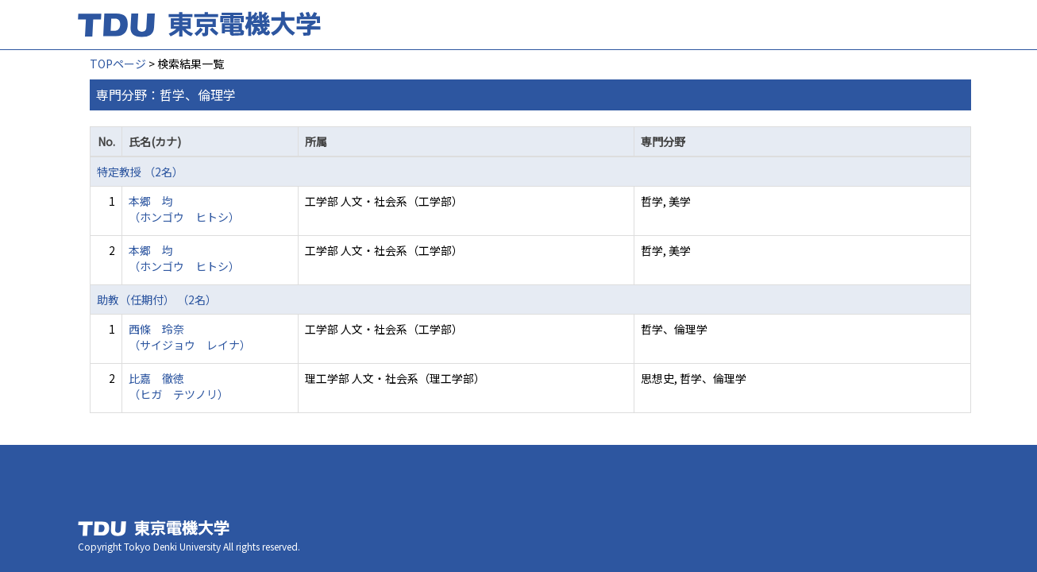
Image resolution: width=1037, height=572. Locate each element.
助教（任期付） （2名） (157, 299)
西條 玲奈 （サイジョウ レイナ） (190, 337)
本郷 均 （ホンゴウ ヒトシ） (184, 209)
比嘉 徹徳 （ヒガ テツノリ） (179, 386)
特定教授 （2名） (140, 172)
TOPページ (118, 64)
